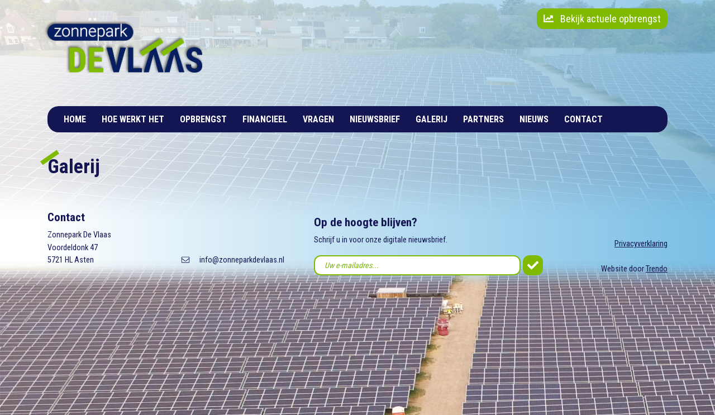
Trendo (657, 269)
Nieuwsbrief (375, 119)
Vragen (318, 119)
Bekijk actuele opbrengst (602, 19)
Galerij (431, 119)
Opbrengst (203, 119)
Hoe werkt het (133, 119)
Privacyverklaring (641, 244)
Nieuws (534, 119)
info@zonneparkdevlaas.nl (241, 260)
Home (75, 119)
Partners (483, 119)
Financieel (264, 119)
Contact (583, 119)
